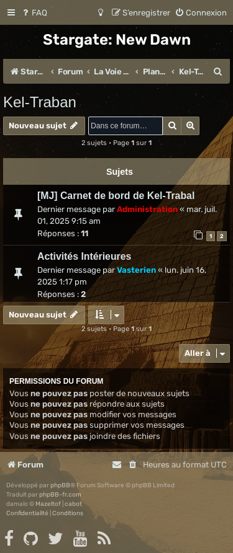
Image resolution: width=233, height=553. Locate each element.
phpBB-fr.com (60, 494)
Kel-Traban (39, 102)
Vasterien (136, 270)
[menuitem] (34, 13)
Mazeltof (48, 504)
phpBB (60, 485)
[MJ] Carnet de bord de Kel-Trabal (115, 195)
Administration (147, 209)
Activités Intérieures (84, 256)
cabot (73, 504)
